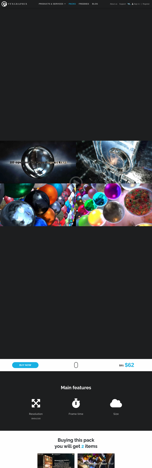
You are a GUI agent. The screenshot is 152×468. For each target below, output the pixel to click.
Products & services (52, 4)
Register (146, 4)
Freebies (84, 4)
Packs (72, 4)
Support (122, 4)
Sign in (136, 4)
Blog (95, 4)
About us (113, 4)
